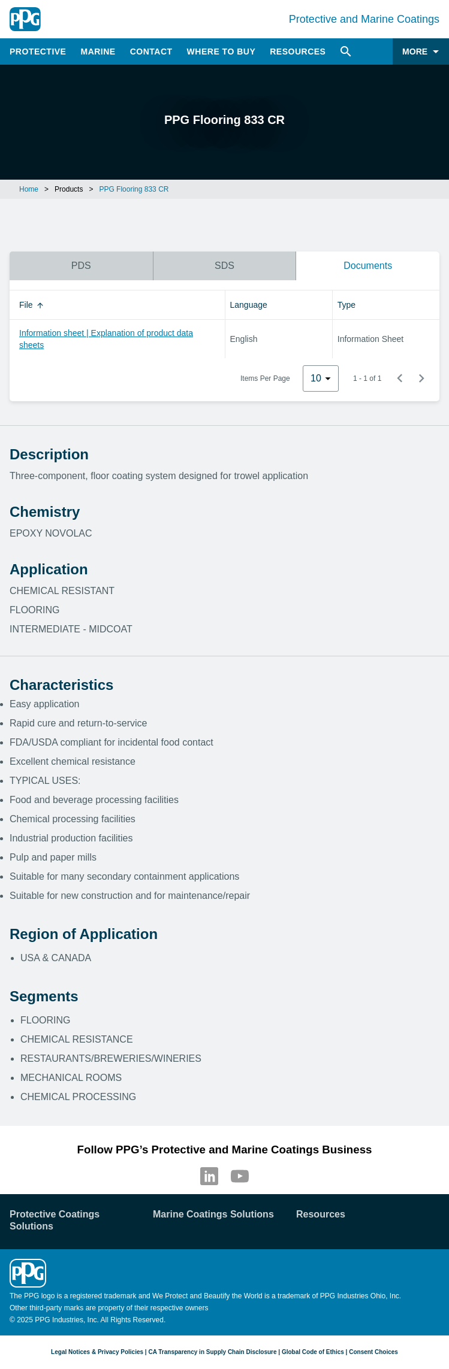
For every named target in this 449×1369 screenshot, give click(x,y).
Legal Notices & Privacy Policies (97, 1352)
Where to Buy (221, 51)
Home (28, 189)
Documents (367, 266)
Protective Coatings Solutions (55, 1220)
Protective (38, 51)
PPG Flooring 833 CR (133, 189)
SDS (224, 266)
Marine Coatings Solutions (213, 1214)
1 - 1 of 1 (367, 378)
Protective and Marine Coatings (364, 19)
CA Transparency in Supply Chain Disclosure (212, 1352)
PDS (81, 266)
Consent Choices (373, 1352)
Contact (151, 51)
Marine (97, 51)
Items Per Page (265, 378)
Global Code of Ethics (313, 1352)
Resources (298, 51)
